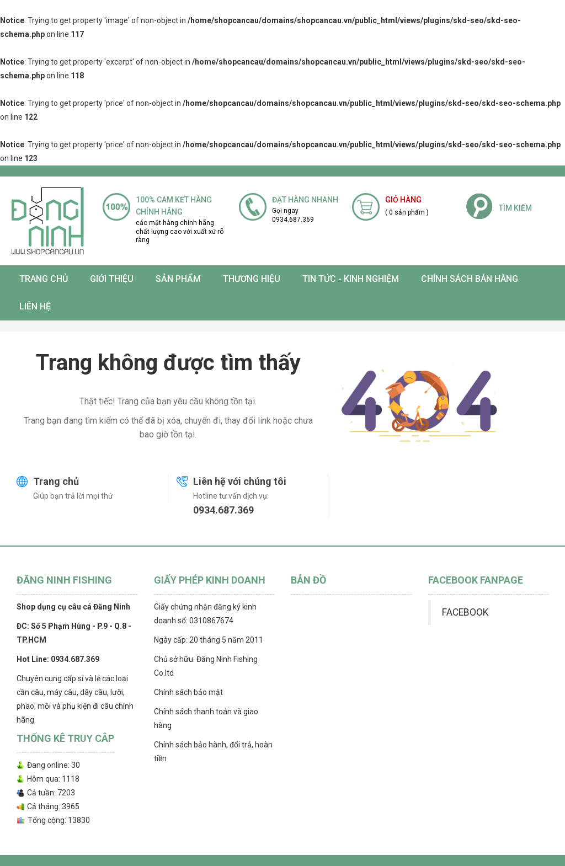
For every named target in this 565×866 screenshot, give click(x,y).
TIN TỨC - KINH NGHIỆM (350, 279)
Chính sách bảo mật (188, 692)
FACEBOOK (465, 612)
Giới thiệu (112, 279)
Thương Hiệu (251, 279)
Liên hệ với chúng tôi (239, 481)
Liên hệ (35, 306)
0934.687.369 (223, 510)
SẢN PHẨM (178, 279)
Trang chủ (43, 279)
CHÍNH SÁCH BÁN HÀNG (469, 279)
